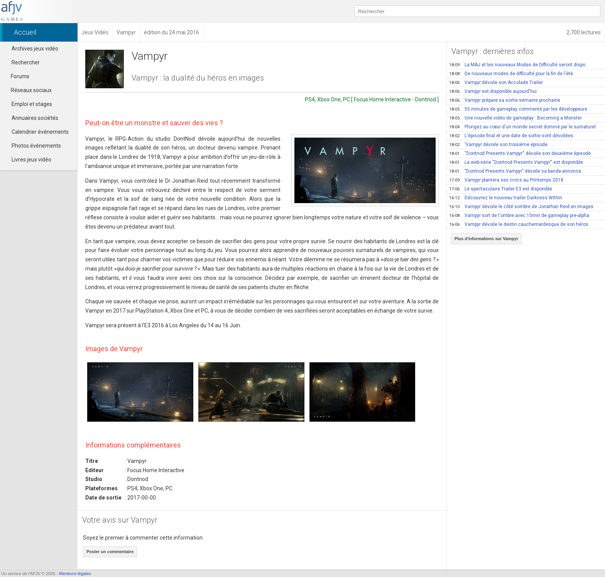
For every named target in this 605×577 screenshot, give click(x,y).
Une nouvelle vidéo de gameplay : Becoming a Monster (515, 118)
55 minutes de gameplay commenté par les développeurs (518, 109)
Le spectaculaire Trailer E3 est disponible (500, 189)
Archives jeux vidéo (35, 48)
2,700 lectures (583, 32)
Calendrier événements (40, 132)
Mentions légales (75, 573)
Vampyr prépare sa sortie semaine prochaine (504, 100)
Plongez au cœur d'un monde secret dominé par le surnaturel (522, 127)
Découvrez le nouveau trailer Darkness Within (505, 197)
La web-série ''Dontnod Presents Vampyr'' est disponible (516, 162)
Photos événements (36, 146)
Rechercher (26, 62)
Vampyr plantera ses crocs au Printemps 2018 (506, 180)
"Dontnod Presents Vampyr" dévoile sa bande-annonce (515, 171)
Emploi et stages (32, 104)
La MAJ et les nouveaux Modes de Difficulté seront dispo (517, 64)
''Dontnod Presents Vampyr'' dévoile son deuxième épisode (520, 153)
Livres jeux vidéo (31, 159)
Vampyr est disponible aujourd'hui (493, 91)
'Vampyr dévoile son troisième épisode (498, 144)
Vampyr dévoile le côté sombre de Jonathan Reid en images (521, 206)
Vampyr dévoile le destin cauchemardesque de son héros (518, 224)
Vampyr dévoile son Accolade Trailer (496, 82)
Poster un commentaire (110, 551)
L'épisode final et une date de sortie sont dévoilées (511, 135)
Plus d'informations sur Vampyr (486, 238)
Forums (16, 76)
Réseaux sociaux (28, 90)
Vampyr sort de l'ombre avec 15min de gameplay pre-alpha (519, 215)
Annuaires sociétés (35, 118)
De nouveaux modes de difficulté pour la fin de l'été (511, 73)
